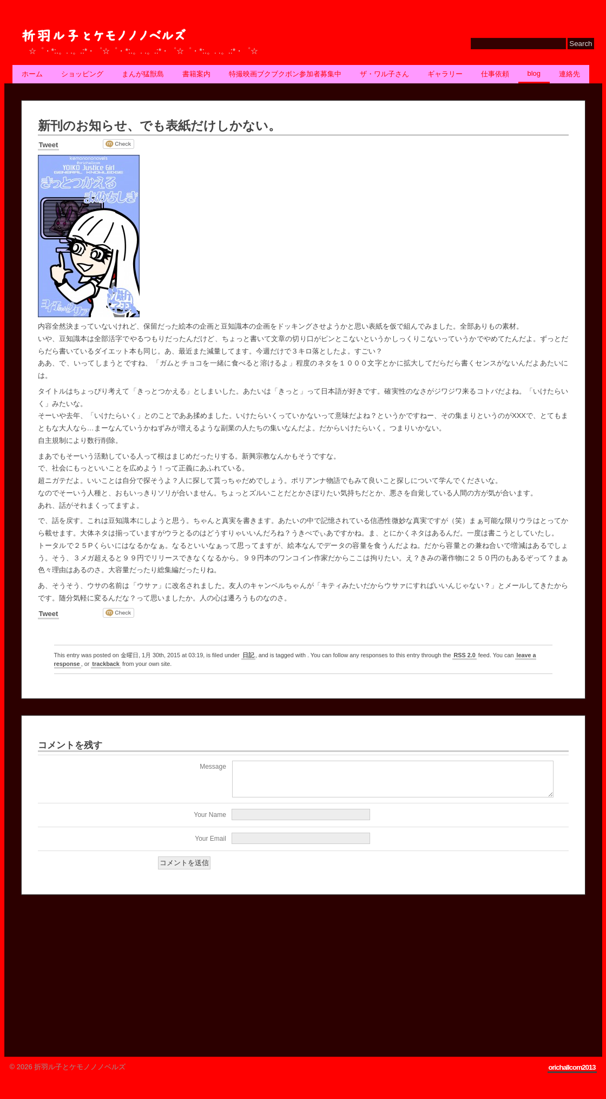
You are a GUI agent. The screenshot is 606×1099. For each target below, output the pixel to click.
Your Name (210, 821)
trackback (106, 663)
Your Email (210, 845)
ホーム (32, 74)
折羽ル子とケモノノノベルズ (103, 36)
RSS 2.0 (464, 655)
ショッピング (82, 74)
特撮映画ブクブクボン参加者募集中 (285, 74)
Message (213, 766)
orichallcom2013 (572, 1074)
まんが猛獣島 (143, 74)
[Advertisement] (102, 977)
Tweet (48, 145)
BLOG (534, 73)
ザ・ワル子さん (384, 74)
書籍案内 (196, 74)
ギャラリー (445, 74)
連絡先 (569, 74)
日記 (248, 655)
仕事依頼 (495, 74)
